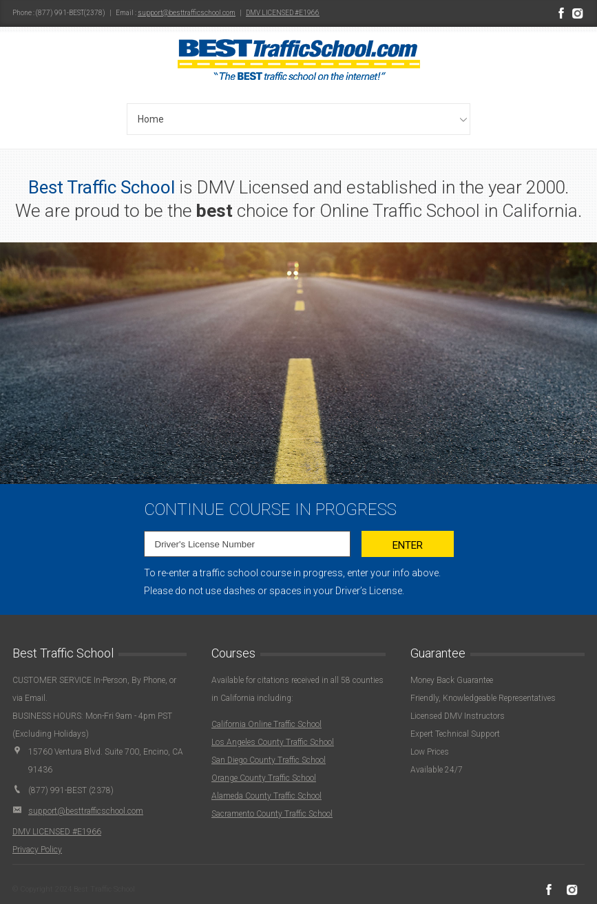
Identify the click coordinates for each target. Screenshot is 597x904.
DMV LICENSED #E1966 (283, 13)
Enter (407, 545)
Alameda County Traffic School (266, 796)
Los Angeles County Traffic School (272, 742)
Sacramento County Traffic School (272, 814)
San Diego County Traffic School (268, 760)
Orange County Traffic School (263, 778)
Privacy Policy (37, 849)
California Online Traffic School (266, 724)
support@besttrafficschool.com (186, 13)
